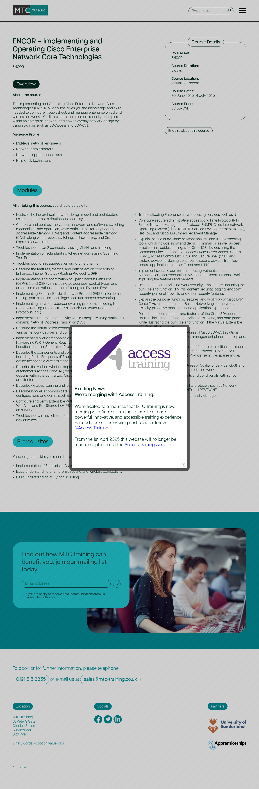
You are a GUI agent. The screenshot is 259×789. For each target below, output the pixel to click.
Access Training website (147, 445)
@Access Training (91, 428)
